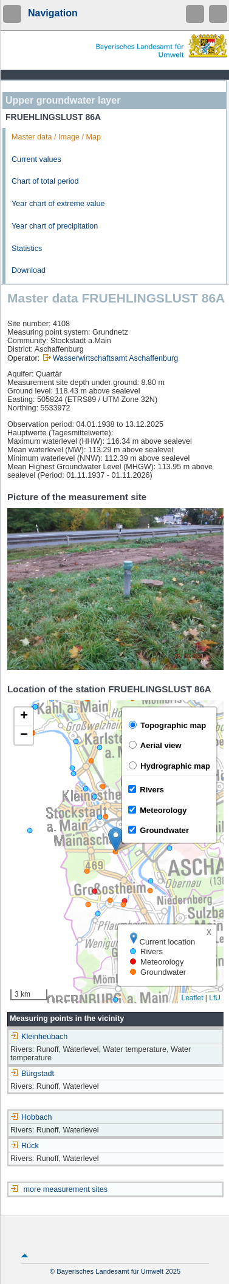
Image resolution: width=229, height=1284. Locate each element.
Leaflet (192, 998)
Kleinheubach (38, 1036)
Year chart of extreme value (58, 203)
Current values (36, 159)
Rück (24, 1146)
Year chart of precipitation (55, 226)
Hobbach (31, 1117)
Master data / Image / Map (56, 137)
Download (29, 270)
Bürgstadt (32, 1073)
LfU (214, 998)
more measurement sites (66, 1189)
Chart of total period (45, 181)
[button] (115, 839)
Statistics (27, 248)
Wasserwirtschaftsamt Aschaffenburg (115, 358)
